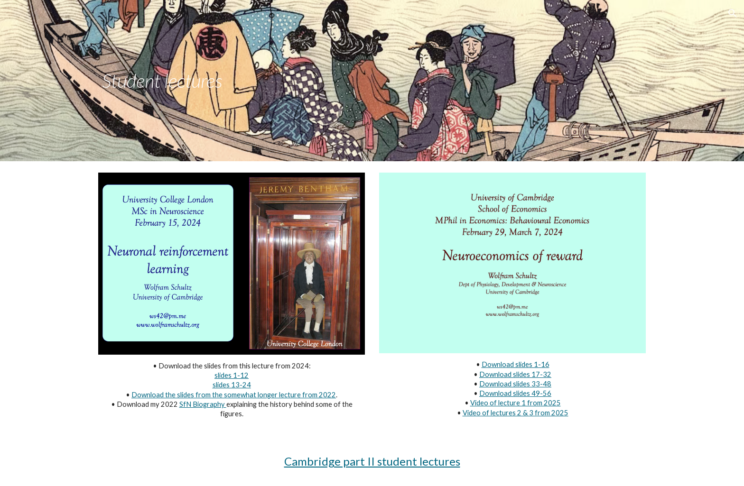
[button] (732, 13)
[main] (231, 80)
